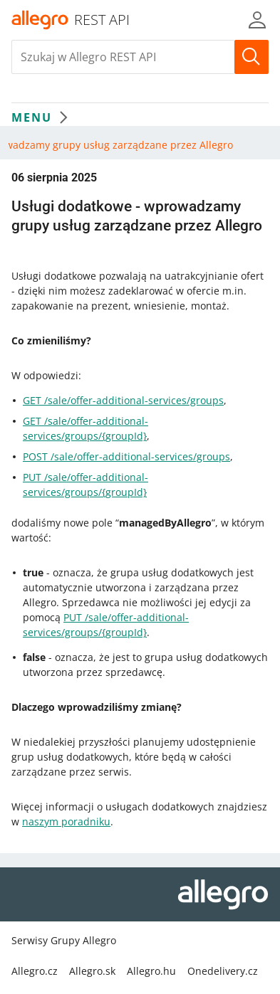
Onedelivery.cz (222, 971)
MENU (43, 117)
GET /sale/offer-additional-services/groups (123, 400)
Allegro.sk (92, 971)
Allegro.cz (34, 971)
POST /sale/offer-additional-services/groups (126, 456)
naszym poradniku (66, 821)
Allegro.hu (151, 971)
